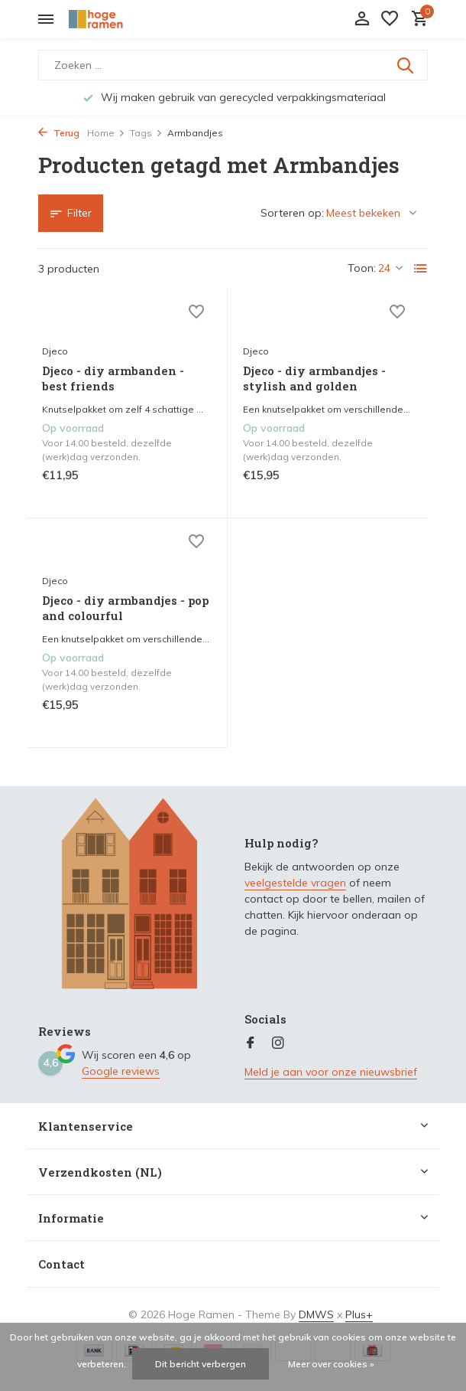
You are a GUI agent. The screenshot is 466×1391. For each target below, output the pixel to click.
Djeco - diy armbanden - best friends (113, 378)
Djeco (55, 351)
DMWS (316, 1314)
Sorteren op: (292, 213)
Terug (58, 133)
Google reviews (121, 1071)
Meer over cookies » (331, 1364)
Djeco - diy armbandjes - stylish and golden (314, 378)
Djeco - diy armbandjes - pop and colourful (125, 608)
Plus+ (359, 1314)
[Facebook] (250, 1043)
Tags (146, 133)
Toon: (362, 268)
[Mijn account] (361, 19)
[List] (421, 269)
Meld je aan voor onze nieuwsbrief (330, 1072)
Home (106, 133)
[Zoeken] (233, 65)
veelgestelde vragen (295, 883)
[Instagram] (278, 1043)
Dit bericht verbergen (200, 1364)
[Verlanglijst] (389, 19)
